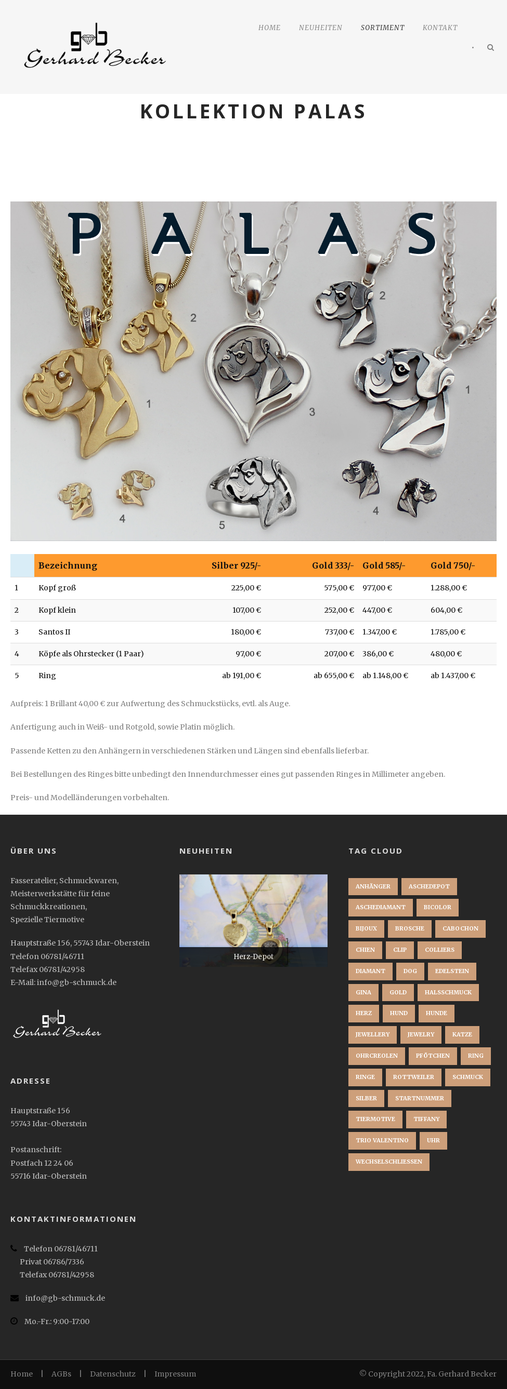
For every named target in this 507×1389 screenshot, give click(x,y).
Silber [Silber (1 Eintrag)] (366, 1098)
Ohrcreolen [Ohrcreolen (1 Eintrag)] (377, 1055)
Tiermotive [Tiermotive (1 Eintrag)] (375, 1119)
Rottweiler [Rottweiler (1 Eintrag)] (413, 1077)
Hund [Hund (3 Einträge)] (399, 1013)
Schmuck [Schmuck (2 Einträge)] (467, 1077)
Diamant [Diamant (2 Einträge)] (370, 971)
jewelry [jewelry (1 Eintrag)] (421, 1034)
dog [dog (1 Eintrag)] (410, 971)
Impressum (175, 1374)
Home (269, 27)
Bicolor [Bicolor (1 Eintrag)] (437, 907)
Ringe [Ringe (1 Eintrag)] (365, 1077)
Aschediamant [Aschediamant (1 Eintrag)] (381, 907)
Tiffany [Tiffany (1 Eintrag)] (426, 1119)
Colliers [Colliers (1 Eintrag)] (439, 949)
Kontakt (440, 27)
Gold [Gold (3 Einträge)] (398, 992)
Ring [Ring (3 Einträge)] (476, 1055)
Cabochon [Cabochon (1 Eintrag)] (460, 928)
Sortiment (383, 27)
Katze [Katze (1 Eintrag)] (462, 1034)
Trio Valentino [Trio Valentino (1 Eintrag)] (382, 1140)
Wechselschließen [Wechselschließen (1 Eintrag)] (389, 1161)
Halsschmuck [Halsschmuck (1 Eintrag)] (448, 992)
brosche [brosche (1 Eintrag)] (409, 928)
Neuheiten (321, 27)
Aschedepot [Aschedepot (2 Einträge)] (429, 886)
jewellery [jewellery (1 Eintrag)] (372, 1034)
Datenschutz (113, 1374)
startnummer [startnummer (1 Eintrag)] (419, 1098)
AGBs (61, 1374)
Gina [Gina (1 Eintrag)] (363, 992)
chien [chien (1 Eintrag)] (365, 949)
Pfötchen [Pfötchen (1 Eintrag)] (433, 1055)
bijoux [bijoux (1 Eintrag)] (366, 928)
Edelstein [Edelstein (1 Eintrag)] (452, 971)
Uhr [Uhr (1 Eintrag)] (433, 1140)
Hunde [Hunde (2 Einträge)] (436, 1013)
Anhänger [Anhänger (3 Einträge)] (373, 886)
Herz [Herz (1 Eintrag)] (364, 1013)
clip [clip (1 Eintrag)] (400, 949)
